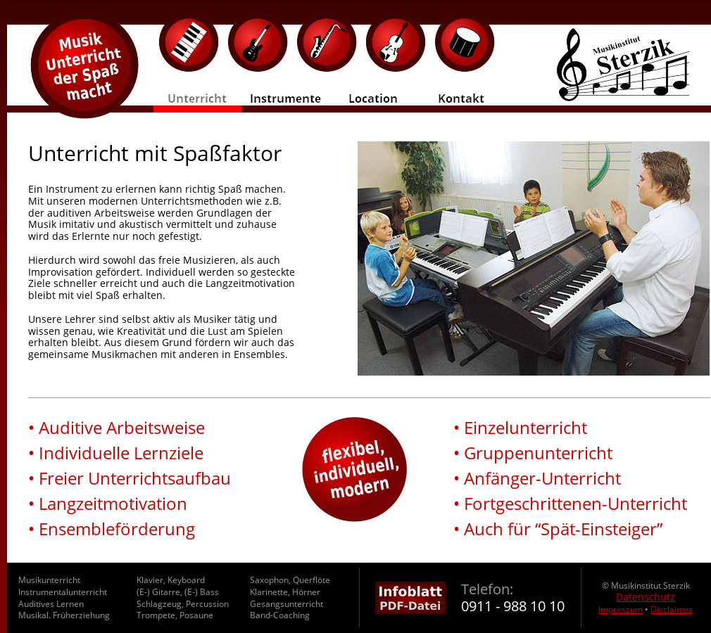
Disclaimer (671, 609)
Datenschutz (645, 596)
